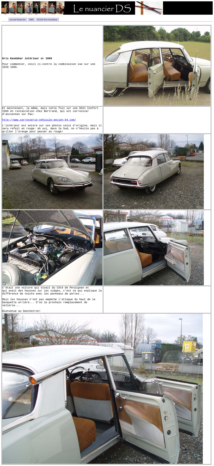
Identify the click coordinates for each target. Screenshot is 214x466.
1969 (31, 20)
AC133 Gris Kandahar (47, 20)
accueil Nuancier (18, 20)
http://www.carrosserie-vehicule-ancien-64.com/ (39, 119)
